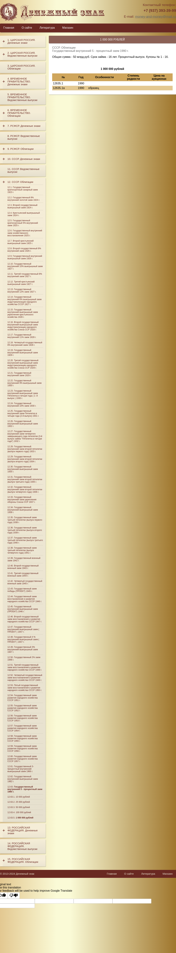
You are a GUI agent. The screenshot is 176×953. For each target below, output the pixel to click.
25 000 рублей (23, 802)
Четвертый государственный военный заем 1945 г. (24, 582)
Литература (47, 27)
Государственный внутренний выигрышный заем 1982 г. (22, 779)
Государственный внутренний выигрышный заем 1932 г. (22, 423)
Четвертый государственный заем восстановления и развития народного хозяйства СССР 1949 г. (24, 677)
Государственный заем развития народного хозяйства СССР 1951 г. (22, 698)
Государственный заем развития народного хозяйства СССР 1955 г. (22, 738)
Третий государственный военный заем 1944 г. (22, 574)
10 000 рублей (23, 797)
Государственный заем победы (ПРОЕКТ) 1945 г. (22, 589)
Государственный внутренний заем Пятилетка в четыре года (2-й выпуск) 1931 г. (23, 413)
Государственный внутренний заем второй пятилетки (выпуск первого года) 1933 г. (24, 449)
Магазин (67, 27)
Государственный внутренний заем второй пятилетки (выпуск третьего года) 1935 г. (24, 479)
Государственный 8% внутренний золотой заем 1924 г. (23, 198)
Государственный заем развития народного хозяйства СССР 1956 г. (22, 748)
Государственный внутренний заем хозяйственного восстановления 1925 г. (24, 233)
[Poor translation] (14, 895)
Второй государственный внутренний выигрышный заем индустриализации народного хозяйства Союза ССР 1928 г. (22, 326)
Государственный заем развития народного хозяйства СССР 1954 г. (22, 728)
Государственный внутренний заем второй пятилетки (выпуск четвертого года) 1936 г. (24, 489)
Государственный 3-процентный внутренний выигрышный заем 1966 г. (20, 769)
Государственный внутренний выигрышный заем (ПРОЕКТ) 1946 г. (22, 609)
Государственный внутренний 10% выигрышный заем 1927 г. (25, 266)
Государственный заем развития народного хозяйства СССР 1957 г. (22, 759)
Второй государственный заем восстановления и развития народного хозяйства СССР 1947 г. (24, 619)
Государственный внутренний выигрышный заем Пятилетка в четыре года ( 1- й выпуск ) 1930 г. (22, 394)
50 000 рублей (23, 807)
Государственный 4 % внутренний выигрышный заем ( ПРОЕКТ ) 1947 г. (23, 639)
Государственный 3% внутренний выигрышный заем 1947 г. (22, 649)
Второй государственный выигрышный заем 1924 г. (22, 206)
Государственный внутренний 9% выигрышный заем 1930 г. (24, 383)
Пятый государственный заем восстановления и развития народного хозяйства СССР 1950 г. (24, 687)
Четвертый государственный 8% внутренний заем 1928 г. (24, 343)
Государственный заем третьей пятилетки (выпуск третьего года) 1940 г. (25, 540)
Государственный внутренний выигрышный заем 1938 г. (22, 510)
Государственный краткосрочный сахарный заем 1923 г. (22, 189)
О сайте (27, 27)
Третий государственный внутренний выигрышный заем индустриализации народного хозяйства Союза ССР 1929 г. (22, 364)
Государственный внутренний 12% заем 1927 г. (21, 290)
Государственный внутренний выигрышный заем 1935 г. (22, 469)
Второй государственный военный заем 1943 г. (22, 566)
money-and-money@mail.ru (155, 16)
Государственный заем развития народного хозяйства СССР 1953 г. (22, 718)
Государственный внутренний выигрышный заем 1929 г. (22, 352)
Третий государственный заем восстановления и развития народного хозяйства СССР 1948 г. (24, 667)
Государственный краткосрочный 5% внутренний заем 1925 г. (22, 223)
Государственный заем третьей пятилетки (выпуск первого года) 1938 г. (24, 520)
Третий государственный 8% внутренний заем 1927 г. (24, 275)
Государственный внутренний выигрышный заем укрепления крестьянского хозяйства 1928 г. (22, 313)
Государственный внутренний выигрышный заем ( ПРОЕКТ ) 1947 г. (23, 629)
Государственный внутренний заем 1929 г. (19, 374)
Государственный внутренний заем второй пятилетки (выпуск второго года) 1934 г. (24, 459)
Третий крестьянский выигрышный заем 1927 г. (21, 282)
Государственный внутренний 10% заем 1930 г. (21, 404)
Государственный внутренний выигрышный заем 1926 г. (24, 257)
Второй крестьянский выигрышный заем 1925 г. (20, 242)
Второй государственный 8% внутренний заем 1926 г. (24, 249)
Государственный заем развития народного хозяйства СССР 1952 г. (22, 708)
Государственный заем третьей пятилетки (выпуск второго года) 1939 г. (24, 530)
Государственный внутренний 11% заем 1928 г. (21, 336)
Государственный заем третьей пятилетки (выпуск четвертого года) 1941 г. (22, 550)
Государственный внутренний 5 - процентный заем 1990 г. (24, 789)
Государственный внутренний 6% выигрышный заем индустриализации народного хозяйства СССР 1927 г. (24, 301)
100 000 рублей (23, 812)
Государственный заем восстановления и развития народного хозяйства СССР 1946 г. (24, 599)
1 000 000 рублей (24, 817)
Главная (8, 27)
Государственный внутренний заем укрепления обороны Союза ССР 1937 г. (21, 499)
